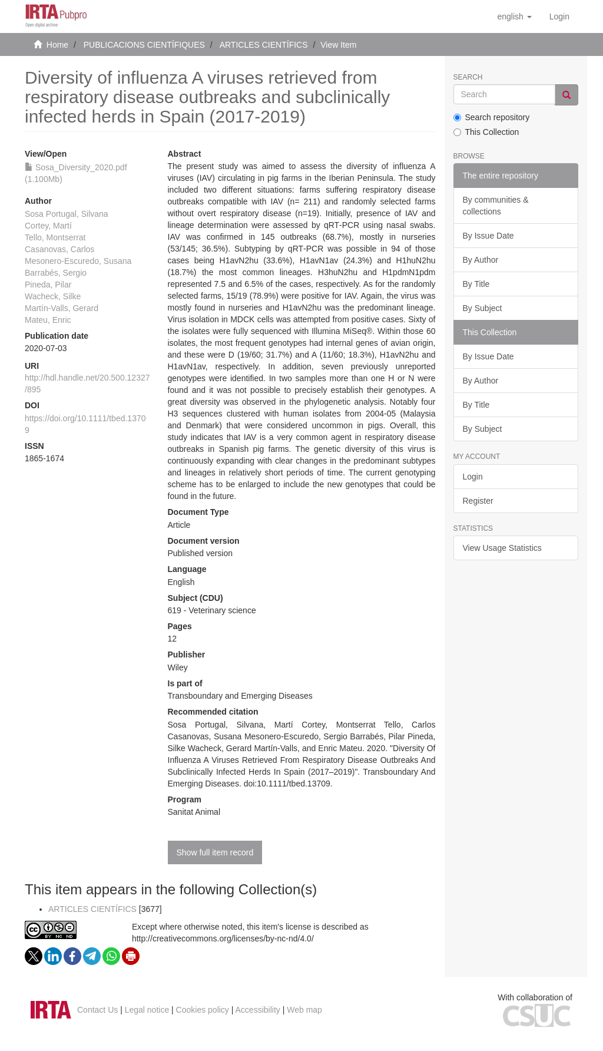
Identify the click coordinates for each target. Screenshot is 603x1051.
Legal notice (147, 1009)
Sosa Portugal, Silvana (66, 214)
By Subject (482, 308)
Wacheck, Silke (53, 296)
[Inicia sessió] (559, 16)
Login (473, 476)
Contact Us (97, 1009)
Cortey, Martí (48, 225)
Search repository (491, 117)
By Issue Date (488, 235)
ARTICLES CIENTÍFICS (264, 44)
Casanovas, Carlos (59, 249)
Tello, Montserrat (55, 237)
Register (478, 500)
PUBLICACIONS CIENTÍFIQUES (144, 44)
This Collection (486, 132)
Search (468, 77)
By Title (476, 284)
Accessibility (258, 1009)
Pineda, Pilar (48, 284)
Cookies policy (202, 1009)
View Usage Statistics (502, 548)
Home (57, 44)
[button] (514, 16)
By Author (481, 260)
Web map (304, 1009)
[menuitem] (559, 16)
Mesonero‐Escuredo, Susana (78, 261)
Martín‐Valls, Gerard (61, 308)
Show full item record (215, 852)
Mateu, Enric (48, 320)
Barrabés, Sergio (56, 272)
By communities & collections (496, 205)
